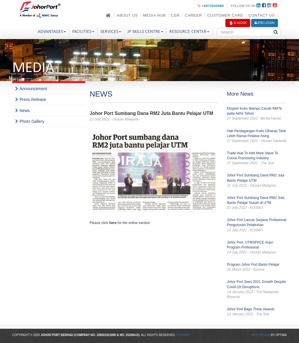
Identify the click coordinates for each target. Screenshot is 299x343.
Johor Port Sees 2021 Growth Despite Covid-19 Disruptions (257, 290)
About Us (127, 15)
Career (193, 15)
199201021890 (106, 335)
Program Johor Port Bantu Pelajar (257, 267)
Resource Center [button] (189, 31)
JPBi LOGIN (264, 22)
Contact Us (261, 15)
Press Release (33, 99)
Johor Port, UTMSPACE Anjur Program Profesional (257, 247)
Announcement (33, 88)
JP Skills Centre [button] (145, 31)
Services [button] (110, 31)
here (113, 223)
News (25, 110)
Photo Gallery (32, 121)
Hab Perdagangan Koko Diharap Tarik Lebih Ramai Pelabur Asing (257, 136)
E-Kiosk (238, 23)
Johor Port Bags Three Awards (257, 312)
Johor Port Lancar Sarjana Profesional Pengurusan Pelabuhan (257, 225)
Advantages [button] (52, 31)
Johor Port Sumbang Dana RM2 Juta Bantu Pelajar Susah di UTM (257, 203)
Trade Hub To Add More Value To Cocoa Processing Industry (257, 158)
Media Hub (154, 15)
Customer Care (225, 15)
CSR (175, 15)
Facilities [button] (83, 31)
